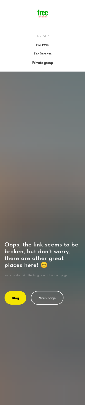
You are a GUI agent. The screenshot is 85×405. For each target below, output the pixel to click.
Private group (42, 62)
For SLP (43, 36)
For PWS (42, 45)
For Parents (42, 54)
